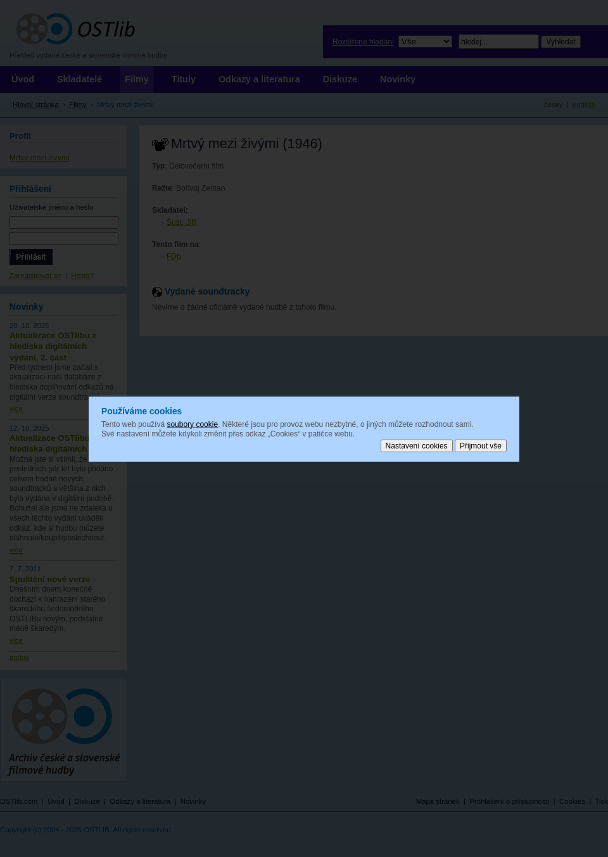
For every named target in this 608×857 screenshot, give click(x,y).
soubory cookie (192, 423)
